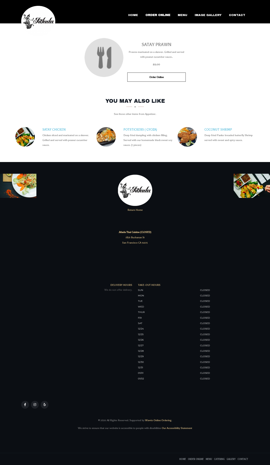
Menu (182, 15)
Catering (219, 459)
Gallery (231, 459)
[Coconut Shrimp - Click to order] (188, 137)
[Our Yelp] (44, 405)
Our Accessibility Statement (176, 428)
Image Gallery (208, 15)
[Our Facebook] (25, 405)
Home (133, 15)
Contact (237, 15)
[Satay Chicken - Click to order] (26, 137)
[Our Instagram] (35, 405)
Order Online (157, 15)
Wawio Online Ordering (158, 420)
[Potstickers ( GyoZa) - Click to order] (107, 137)
